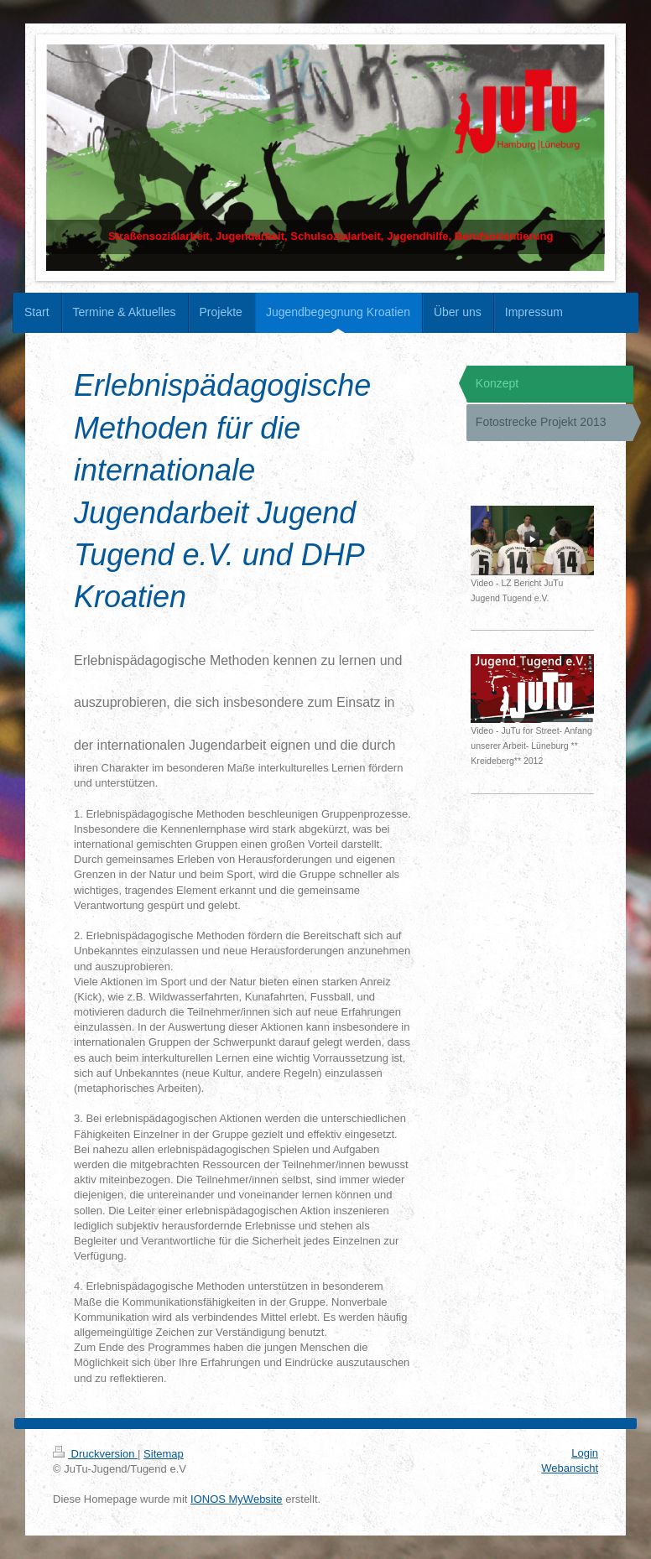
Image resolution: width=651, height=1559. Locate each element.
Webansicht (569, 1468)
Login (584, 1453)
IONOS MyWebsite (236, 1499)
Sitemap (163, 1453)
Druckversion (95, 1453)
